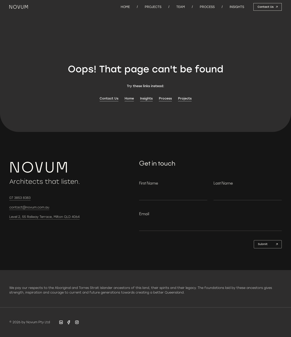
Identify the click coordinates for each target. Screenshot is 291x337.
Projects (153, 7)
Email (144, 213)
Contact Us (109, 98)
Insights (237, 7)
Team (180, 7)
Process (207, 7)
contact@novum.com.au (29, 207)
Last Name (223, 183)
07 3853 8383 (20, 198)
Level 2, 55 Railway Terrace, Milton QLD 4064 (44, 217)
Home (125, 7)
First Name (148, 183)
